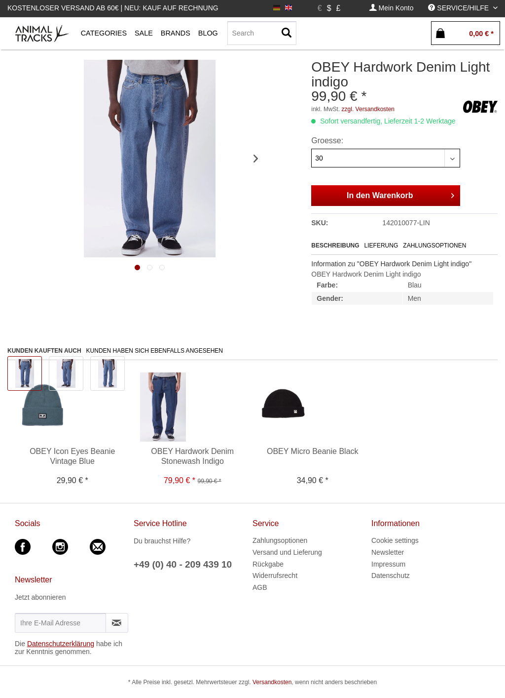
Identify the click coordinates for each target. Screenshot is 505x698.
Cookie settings (395, 540)
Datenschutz (390, 575)
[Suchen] (286, 33)
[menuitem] (391, 8)
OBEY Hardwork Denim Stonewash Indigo (192, 456)
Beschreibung (335, 245)
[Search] (261, 33)
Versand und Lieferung (287, 552)
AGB (259, 587)
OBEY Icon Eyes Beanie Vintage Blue (72, 456)
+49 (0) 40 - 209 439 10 (183, 564)
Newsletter (387, 552)
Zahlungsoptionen (434, 245)
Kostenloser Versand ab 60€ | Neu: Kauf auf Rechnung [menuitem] (112, 8)
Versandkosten (271, 682)
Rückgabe (268, 564)
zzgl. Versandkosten (368, 109)
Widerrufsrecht (274, 575)
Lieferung (381, 245)
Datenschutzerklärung (60, 644)
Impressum (388, 564)
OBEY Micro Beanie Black (313, 451)
